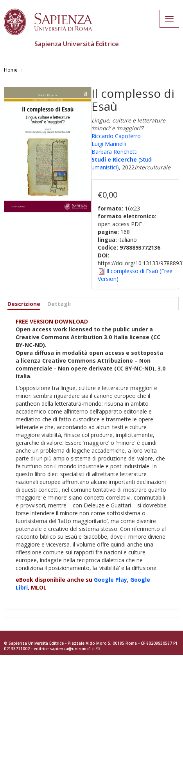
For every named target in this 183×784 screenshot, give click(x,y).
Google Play (110, 579)
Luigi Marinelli (109, 143)
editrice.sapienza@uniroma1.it (67, 648)
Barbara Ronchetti (115, 151)
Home (11, 70)
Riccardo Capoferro (116, 136)
